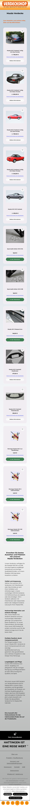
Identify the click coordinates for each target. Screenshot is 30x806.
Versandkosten (14, 780)
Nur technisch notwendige (20, 794)
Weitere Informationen (15, 60)
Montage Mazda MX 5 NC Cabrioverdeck (15, 530)
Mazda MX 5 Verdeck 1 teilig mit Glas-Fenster (15, 51)
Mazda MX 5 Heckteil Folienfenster (15, 409)
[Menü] (8, 803)
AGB (23, 767)
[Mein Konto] (27, 803)
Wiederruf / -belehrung (15, 774)
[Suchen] (13, 803)
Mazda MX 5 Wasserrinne (15, 329)
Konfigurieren (7, 794)
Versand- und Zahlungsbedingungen (14, 762)
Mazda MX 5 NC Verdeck (15, 209)
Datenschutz (14, 770)
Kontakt (17, 767)
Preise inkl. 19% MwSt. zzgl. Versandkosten (15, 56)
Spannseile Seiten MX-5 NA (15, 249)
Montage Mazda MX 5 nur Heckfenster (15, 449)
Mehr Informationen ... (19, 791)
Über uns (14, 754)
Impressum (8, 767)
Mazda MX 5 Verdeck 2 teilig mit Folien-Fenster (15, 170)
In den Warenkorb (15, 259)
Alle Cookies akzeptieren (15, 798)
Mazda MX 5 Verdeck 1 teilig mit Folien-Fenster (15, 91)
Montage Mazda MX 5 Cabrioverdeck (15, 489)
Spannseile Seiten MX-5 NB (15, 289)
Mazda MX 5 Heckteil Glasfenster (15, 370)
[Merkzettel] (22, 803)
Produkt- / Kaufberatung (14, 758)
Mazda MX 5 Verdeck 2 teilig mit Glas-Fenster (15, 130)
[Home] (3, 803)
